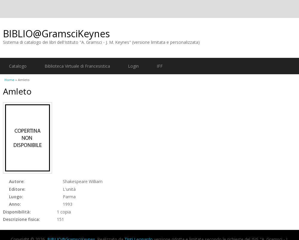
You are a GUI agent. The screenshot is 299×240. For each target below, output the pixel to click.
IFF (160, 66)
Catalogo (18, 66)
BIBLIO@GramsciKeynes (56, 33)
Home (9, 80)
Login (133, 66)
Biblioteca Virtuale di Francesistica (77, 66)
